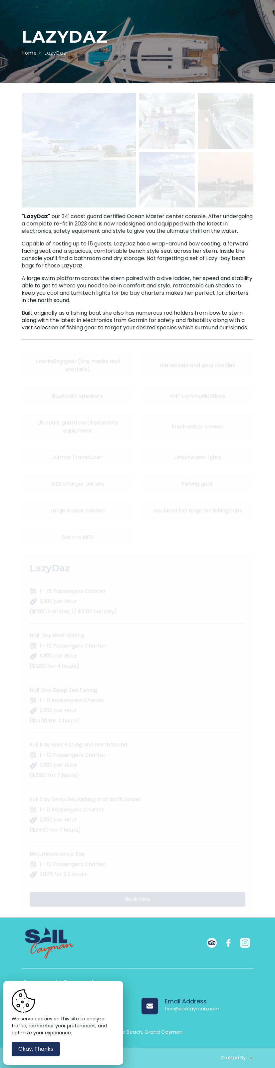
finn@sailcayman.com (192, 1008)
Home (29, 53)
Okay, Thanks (35, 1049)
